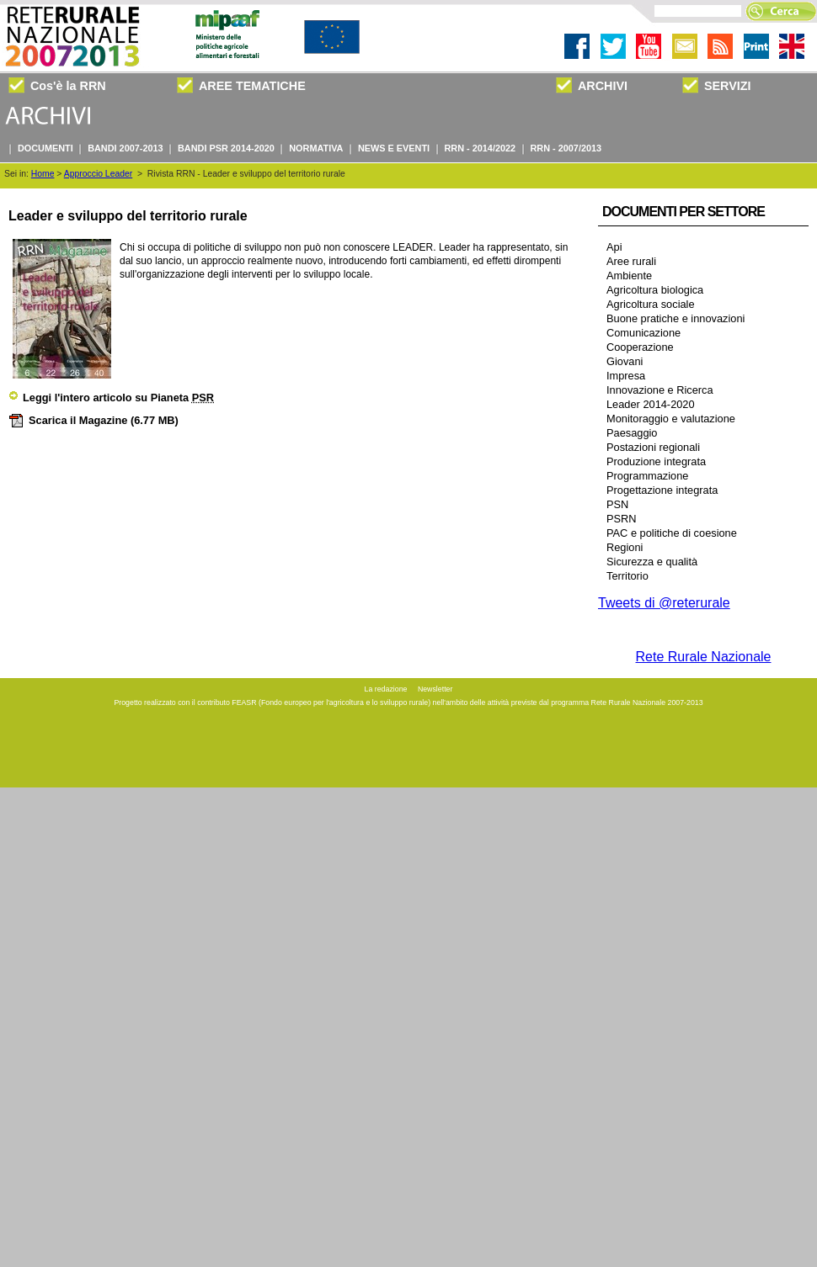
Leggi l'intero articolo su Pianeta (111, 397)
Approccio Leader (98, 173)
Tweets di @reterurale (664, 603)
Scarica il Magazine (93, 420)
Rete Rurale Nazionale (704, 656)
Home (43, 173)
